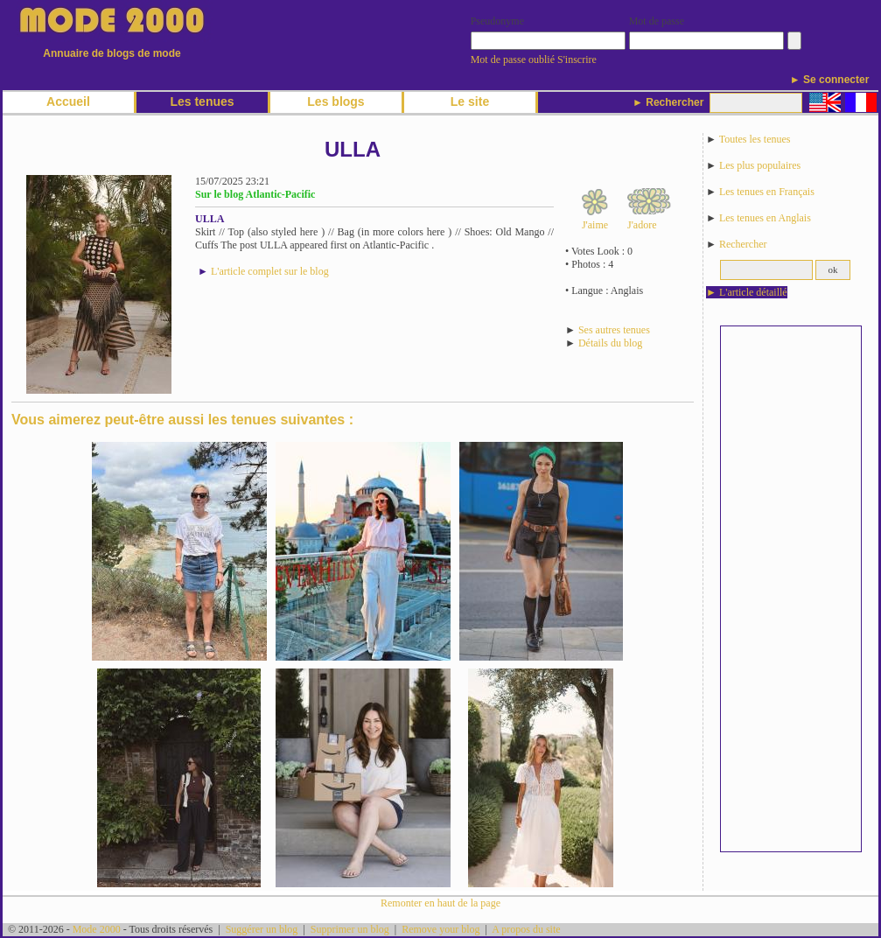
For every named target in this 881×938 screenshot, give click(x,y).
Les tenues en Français (767, 192)
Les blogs (335, 101)
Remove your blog (440, 929)
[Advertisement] (791, 588)
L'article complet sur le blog (270, 271)
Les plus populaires (760, 165)
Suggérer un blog (262, 929)
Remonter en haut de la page (440, 903)
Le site (470, 101)
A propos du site (526, 929)
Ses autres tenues (614, 330)
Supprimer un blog (350, 929)
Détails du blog (610, 343)
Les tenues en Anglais (765, 218)
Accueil (68, 101)
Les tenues (202, 101)
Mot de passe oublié (513, 59)
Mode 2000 (97, 929)
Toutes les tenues (755, 139)
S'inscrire (577, 59)
